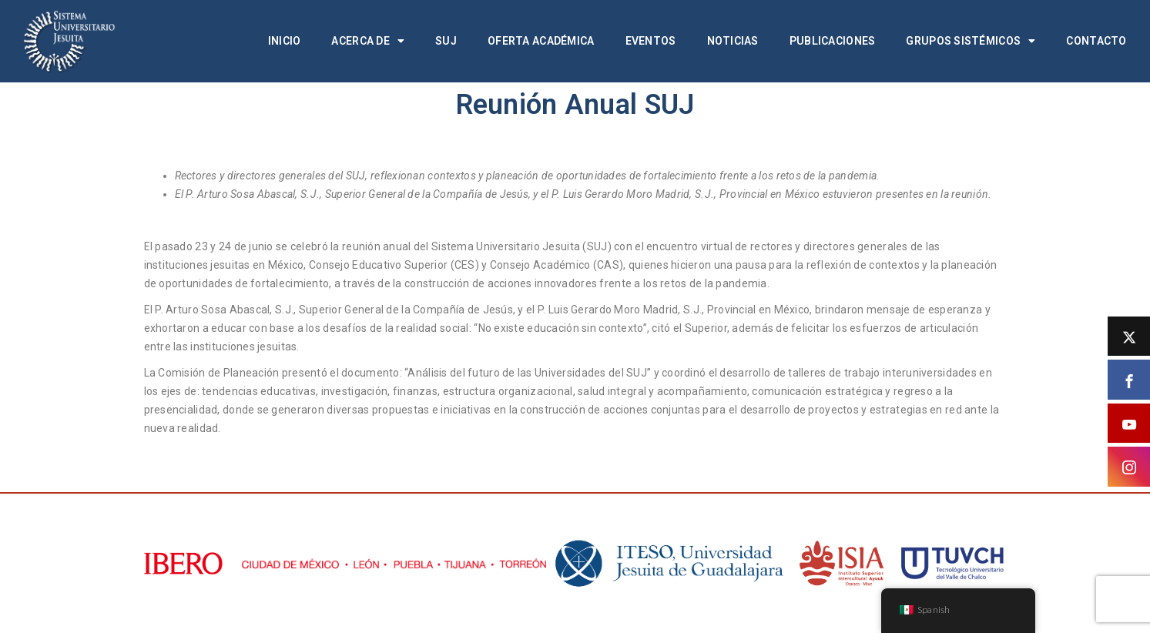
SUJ (446, 41)
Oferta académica (541, 41)
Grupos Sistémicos (970, 41)
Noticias (733, 41)
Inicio (284, 41)
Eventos (650, 41)
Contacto (1096, 41)
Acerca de (367, 41)
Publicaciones (833, 41)
